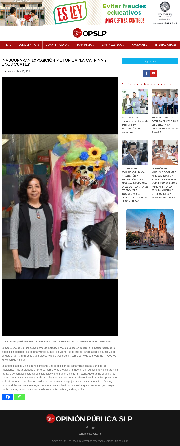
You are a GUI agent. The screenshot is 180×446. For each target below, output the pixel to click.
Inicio (7, 44)
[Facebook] (7, 397)
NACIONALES (139, 44)
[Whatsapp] (19, 397)
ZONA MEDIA (85, 45)
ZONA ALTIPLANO (57, 45)
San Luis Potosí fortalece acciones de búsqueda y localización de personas (135, 124)
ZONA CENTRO (29, 45)
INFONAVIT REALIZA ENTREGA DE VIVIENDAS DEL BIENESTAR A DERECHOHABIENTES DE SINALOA (165, 124)
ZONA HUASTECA (112, 45)
